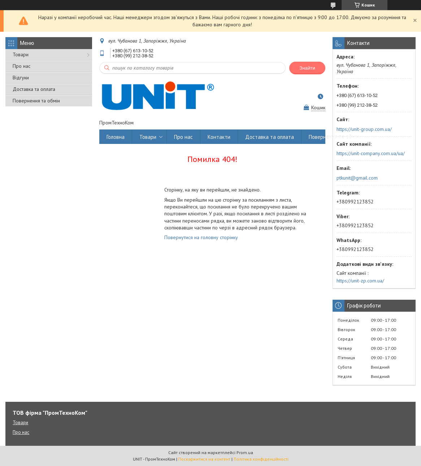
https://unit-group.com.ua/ (364, 129)
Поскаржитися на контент (204, 459)
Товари (21, 54)
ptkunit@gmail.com (357, 178)
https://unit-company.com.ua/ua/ (371, 153)
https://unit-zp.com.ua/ (360, 280)
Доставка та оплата (34, 89)
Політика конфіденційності (261, 459)
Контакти (219, 137)
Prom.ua (244, 452)
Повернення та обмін (36, 100)
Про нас (21, 66)
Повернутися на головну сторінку (201, 237)
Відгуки (21, 77)
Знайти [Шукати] (307, 68)
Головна (116, 137)
